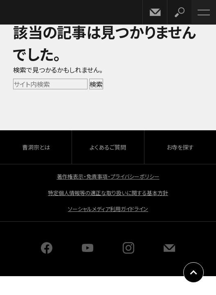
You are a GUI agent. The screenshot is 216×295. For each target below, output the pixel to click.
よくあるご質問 (108, 147)
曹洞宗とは (36, 147)
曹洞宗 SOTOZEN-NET (24, 13)
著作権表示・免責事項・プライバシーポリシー (108, 176)
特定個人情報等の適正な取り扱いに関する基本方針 (108, 193)
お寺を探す (180, 147)
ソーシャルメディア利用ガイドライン (108, 209)
